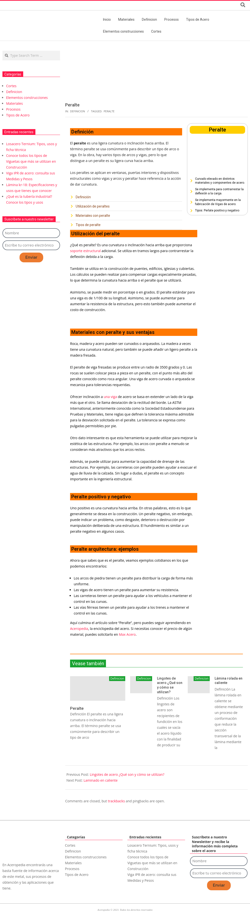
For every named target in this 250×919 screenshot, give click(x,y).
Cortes (11, 86)
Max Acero (127, 634)
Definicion (77, 111)
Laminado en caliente (100, 780)
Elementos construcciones (27, 97)
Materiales (14, 103)
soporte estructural (85, 250)
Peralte (109, 111)
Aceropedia (79, 628)
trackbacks (116, 801)
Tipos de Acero (18, 115)
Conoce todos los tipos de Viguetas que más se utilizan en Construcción (31, 161)
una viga (110, 396)
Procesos (13, 109)
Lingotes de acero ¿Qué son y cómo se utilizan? (127, 774)
